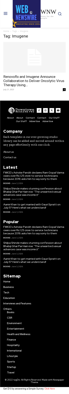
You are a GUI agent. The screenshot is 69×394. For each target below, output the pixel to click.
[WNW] (21, 110)
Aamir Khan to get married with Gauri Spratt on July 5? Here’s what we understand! (31, 206)
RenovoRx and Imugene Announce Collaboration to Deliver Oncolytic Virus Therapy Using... (33, 81)
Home (6, 31)
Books (6, 183)
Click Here (49, 388)
